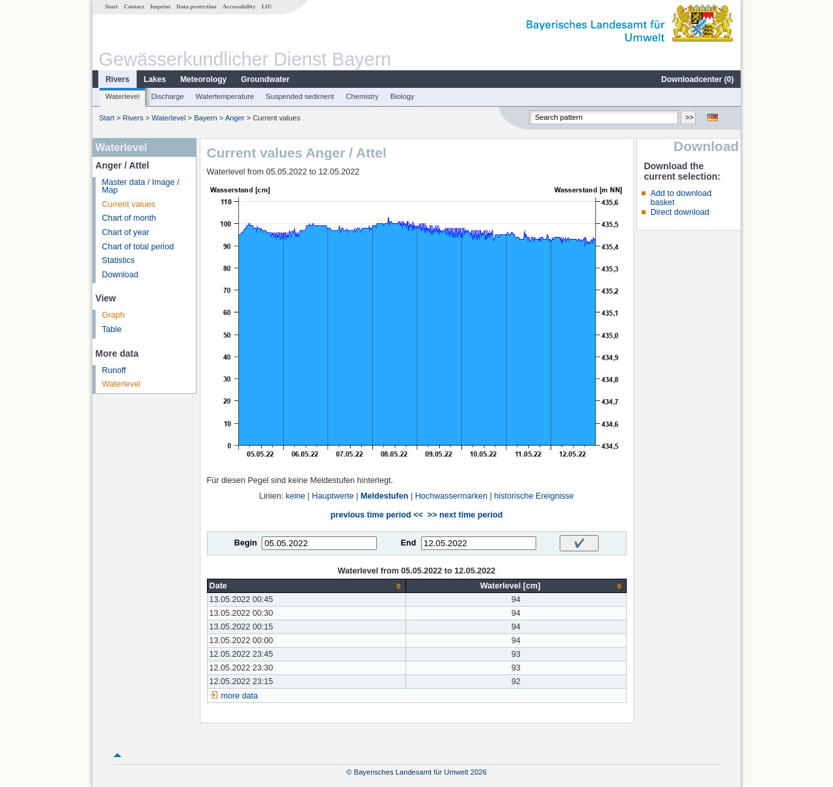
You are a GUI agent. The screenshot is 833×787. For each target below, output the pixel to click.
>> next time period (465, 514)
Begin (245, 542)
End (408, 542)
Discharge (167, 96)
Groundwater (265, 79)
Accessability (239, 6)
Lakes (155, 79)
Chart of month (129, 218)
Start (111, 6)
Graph (113, 315)
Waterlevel (122, 96)
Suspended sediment (300, 96)
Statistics (118, 260)
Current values (129, 204)
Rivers (117, 79)
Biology (402, 96)
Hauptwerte (332, 496)
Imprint (160, 6)
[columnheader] (306, 586)
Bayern (205, 118)
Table (112, 329)
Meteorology (203, 79)
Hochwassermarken (451, 496)
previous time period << (377, 514)
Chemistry (362, 96)
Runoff (114, 370)
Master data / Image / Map (141, 186)
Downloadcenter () (697, 79)
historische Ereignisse (534, 496)
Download (120, 274)
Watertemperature (225, 96)
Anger (235, 118)
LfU (267, 6)
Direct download (679, 212)
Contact (134, 6)
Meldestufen (384, 496)
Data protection (196, 6)
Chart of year (126, 232)
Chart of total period (138, 246)
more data (239, 695)
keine (295, 496)
